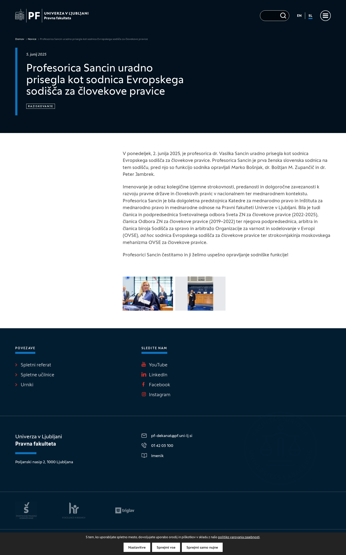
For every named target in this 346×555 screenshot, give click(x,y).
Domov (19, 39)
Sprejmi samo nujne (202, 547)
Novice (32, 39)
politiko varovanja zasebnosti (239, 537)
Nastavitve (137, 547)
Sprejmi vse (166, 547)
